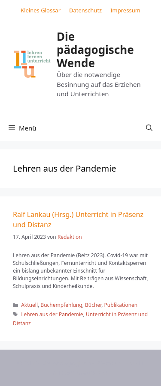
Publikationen (121, 305)
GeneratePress (86, 372)
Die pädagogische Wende (95, 50)
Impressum (125, 10)
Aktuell (29, 305)
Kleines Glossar (41, 10)
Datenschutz (85, 10)
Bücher (93, 305)
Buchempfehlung (61, 305)
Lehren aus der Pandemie (52, 314)
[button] (149, 128)
